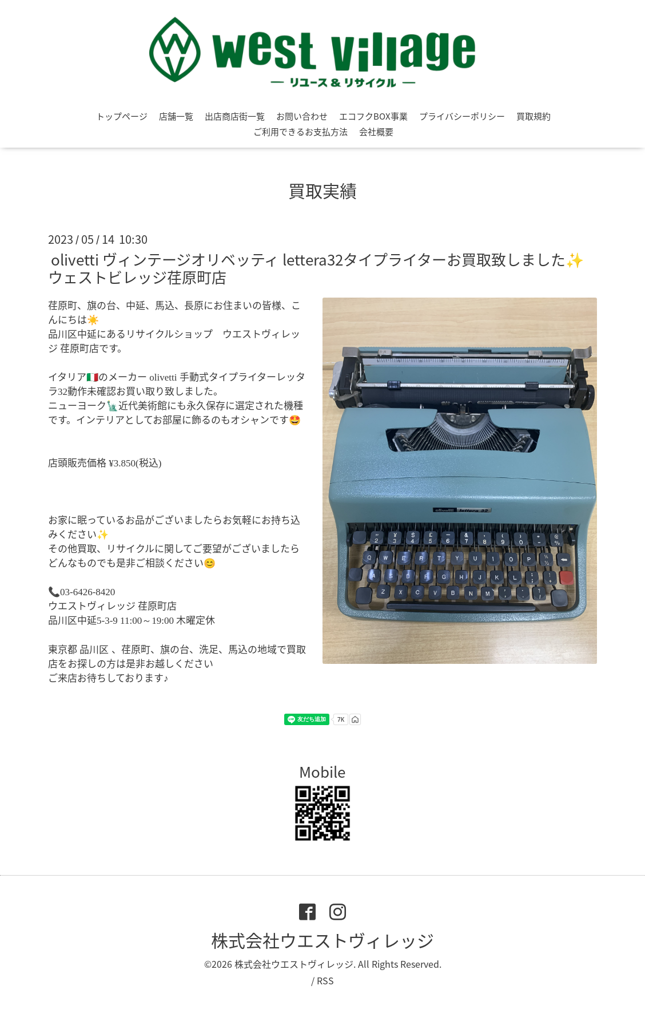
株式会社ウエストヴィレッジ (322, 940)
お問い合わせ (302, 116)
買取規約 (533, 116)
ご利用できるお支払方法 (300, 131)
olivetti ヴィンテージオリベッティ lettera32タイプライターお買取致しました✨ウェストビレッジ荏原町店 (316, 268)
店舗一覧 (176, 116)
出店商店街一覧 (235, 116)
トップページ (122, 116)
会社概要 (376, 131)
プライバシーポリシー (462, 116)
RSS (325, 980)
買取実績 (322, 190)
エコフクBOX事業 (373, 116)
